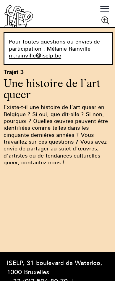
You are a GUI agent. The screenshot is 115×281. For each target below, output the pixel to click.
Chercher (105, 20)
